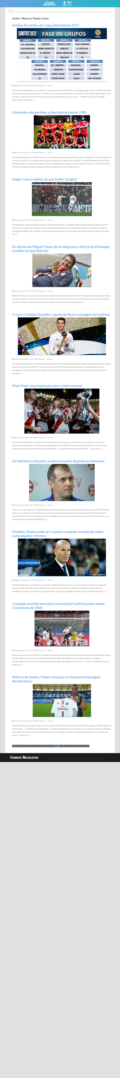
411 (65, 746)
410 (61, 746)
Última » (86, 746)
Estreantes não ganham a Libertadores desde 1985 (49, 112)
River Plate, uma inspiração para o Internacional (47, 386)
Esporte (50, 85)
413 (74, 746)
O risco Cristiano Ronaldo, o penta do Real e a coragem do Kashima (61, 314)
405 (41, 746)
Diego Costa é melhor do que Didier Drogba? (44, 179)
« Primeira (28, 746)
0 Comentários (41, 85)
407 (49, 746)
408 (53, 746)
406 (45, 746)
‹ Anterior (35, 746)
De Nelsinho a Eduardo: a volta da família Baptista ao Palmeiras (58, 461)
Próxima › (79, 746)
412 (70, 746)
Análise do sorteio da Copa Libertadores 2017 (45, 25)
